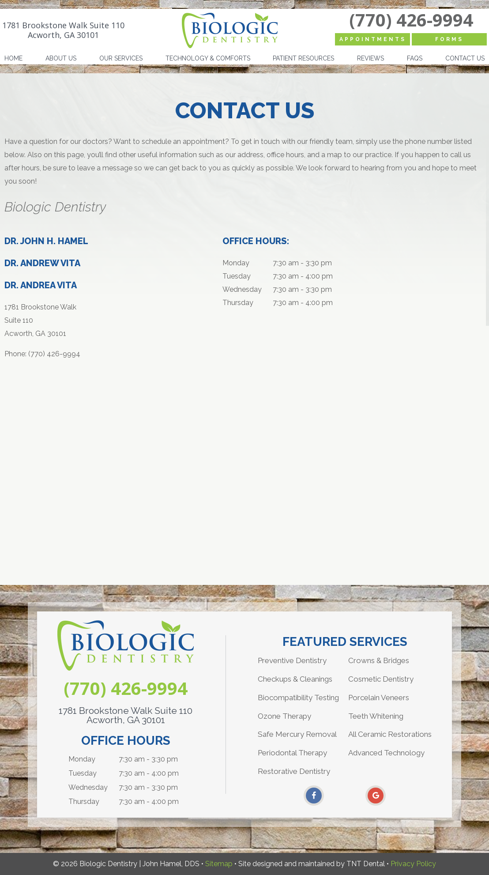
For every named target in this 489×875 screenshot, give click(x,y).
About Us (60, 58)
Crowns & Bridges (378, 660)
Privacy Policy (413, 864)
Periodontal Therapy (292, 752)
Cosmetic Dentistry (381, 679)
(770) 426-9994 (411, 20)
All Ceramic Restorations (390, 734)
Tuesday (236, 276)
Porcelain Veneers (378, 697)
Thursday (237, 302)
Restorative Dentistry (294, 771)
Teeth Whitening (375, 716)
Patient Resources (303, 58)
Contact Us (465, 58)
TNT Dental (365, 864)
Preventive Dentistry (292, 660)
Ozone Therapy (284, 716)
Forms (449, 39)
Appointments (372, 39)
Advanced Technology (386, 752)
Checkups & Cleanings (295, 679)
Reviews (370, 58)
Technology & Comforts (208, 58)
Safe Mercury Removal (297, 734)
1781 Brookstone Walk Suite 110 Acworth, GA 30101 (63, 30)
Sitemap (219, 864)
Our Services (121, 58)
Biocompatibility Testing (298, 697)
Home (13, 58)
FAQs (414, 58)
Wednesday (242, 289)
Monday (235, 263)
